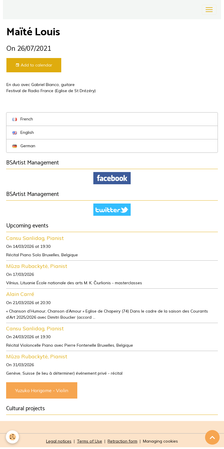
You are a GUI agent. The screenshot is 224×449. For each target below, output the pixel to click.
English (23, 132)
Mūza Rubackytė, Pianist (36, 266)
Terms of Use (89, 441)
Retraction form (122, 441)
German (23, 145)
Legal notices (58, 441)
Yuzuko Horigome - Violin (41, 390)
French (22, 119)
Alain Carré (20, 294)
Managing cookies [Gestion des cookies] (160, 441)
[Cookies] (12, 436)
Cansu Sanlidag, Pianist (35, 238)
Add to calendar (33, 65)
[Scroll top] (212, 437)
